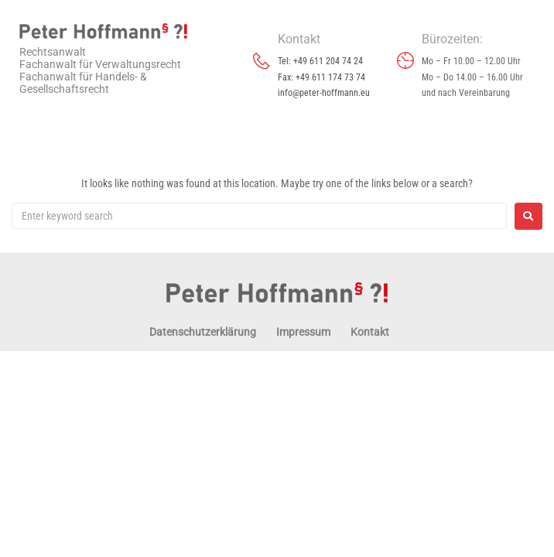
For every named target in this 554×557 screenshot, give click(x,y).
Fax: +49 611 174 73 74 (321, 77)
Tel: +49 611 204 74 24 (320, 61)
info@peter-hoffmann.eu (324, 92)
